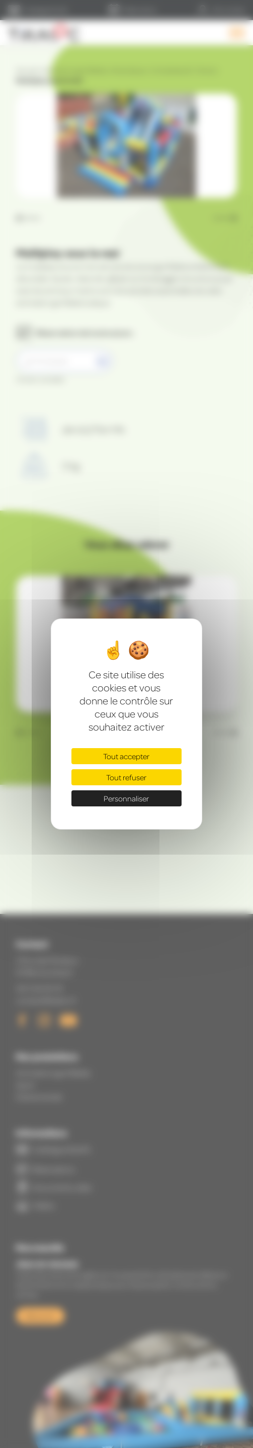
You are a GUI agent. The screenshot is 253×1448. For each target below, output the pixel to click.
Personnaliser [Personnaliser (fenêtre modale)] (126, 798)
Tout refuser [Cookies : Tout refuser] (126, 777)
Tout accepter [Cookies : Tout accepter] (126, 756)
